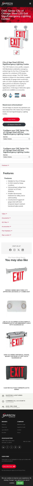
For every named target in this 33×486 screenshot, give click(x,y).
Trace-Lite (4, 427)
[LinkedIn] (22, 249)
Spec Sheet (11, 119)
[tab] (16, 165)
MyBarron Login (21, 424)
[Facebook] (10, 249)
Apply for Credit (21, 427)
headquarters (7, 438)
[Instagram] (14, 249)
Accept (20, 483)
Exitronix (4, 424)
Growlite (4, 432)
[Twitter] (18, 249)
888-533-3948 (26, 441)
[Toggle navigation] (30, 3)
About (18, 432)
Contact (19, 429)
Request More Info (14, 124)
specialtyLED (5, 429)
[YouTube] (19, 447)
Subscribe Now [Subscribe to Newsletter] (9, 466)
